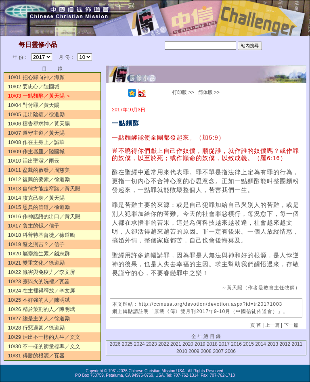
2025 (127, 344)
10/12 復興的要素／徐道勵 (39, 179)
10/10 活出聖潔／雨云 (33, 161)
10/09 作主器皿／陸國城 (36, 151)
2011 (296, 344)
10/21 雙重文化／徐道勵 (36, 263)
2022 (163, 344)
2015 (248, 344)
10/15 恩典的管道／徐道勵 (39, 207)
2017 (224, 344)
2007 (218, 351)
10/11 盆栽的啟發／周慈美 (39, 170)
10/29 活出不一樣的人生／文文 (44, 337)
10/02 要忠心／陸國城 (33, 86)
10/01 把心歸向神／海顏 (36, 77)
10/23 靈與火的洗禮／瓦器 (39, 281)
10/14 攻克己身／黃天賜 (36, 198)
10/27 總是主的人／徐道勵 (39, 318)
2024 (139, 344)
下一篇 (291, 325)
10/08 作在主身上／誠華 (36, 142)
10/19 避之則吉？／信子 (36, 244)
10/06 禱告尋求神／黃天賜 (39, 124)
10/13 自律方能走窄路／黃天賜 (44, 189)
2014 (260, 344)
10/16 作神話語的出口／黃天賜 (44, 216)
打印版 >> (183, 92)
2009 (194, 351)
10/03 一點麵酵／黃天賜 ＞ (39, 96)
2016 (236, 344)
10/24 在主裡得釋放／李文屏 (41, 291)
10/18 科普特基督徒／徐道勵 (41, 235)
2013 (272, 344)
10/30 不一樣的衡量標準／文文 (44, 346)
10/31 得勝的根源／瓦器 (36, 356)
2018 (212, 344)
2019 (200, 344)
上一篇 (272, 325)
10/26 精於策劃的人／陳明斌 (41, 309)
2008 (206, 351)
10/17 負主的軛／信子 (33, 226)
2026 (115, 344)
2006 (230, 351)
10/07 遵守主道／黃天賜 (36, 133)
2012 (284, 344)
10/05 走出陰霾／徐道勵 (36, 114)
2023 (151, 344)
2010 (181, 351)
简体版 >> (209, 92)
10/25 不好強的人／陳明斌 (39, 300)
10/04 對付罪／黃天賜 (33, 105)
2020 (187, 344)
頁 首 (255, 325)
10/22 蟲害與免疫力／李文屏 (41, 272)
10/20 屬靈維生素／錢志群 (39, 253)
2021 (175, 344)
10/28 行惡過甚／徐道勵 (36, 328)
